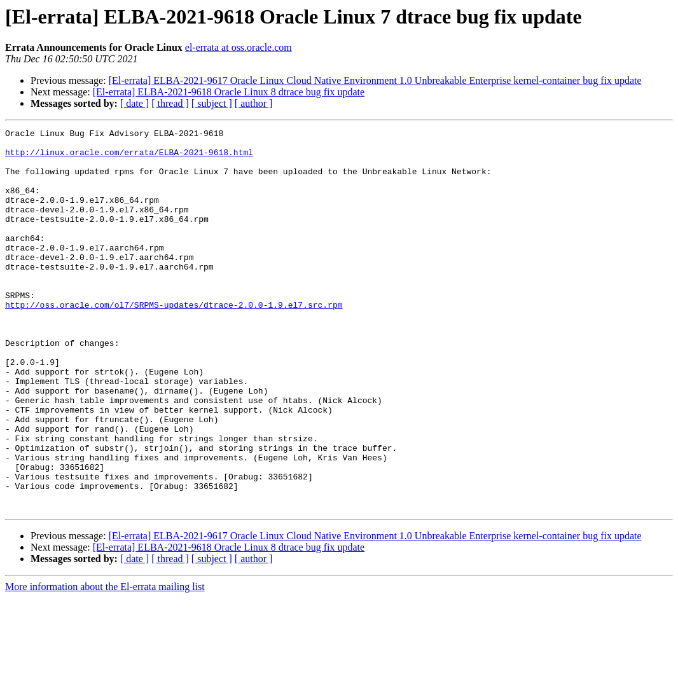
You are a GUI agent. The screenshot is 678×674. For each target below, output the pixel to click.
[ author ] (254, 103)
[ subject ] (211, 103)
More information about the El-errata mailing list (105, 662)
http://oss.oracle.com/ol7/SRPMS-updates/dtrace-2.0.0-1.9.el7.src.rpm (173, 341)
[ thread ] (170, 103)
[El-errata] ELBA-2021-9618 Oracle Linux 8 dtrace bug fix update (228, 91)
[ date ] (134, 103)
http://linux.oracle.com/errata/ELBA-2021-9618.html (129, 157)
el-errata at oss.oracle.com (238, 47)
